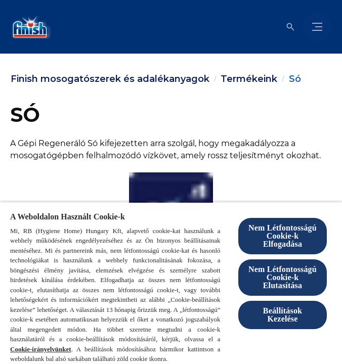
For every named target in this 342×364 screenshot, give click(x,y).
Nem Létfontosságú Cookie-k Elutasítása (282, 277)
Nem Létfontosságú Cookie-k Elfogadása (282, 235)
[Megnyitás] (290, 27)
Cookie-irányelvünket (40, 349)
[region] (171, 283)
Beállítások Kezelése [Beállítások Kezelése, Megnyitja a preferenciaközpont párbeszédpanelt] (282, 314)
